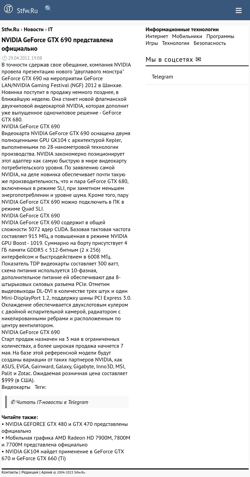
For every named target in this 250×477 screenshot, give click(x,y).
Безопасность (210, 42)
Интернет (157, 36)
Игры (152, 42)
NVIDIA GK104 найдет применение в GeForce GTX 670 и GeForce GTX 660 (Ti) (63, 455)
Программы (220, 36)
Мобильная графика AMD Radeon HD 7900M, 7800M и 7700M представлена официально (66, 441)
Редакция (29, 472)
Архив (46, 472)
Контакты (10, 472)
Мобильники (187, 36)
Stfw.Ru (19, 9)
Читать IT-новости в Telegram (52, 401)
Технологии (175, 42)
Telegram (163, 76)
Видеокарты (16, 386)
